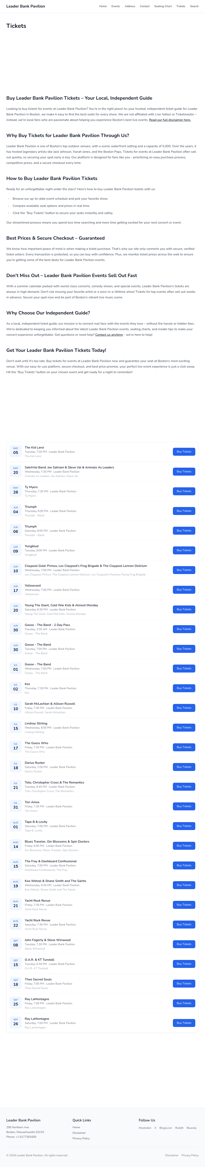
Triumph (31, 507)
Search (194, 6)
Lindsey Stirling (36, 723)
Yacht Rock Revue (37, 900)
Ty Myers (31, 487)
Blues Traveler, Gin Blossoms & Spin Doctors (57, 841)
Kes (27, 684)
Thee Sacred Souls (38, 979)
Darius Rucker (35, 763)
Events (116, 6)
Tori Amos (32, 802)
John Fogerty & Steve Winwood (48, 940)
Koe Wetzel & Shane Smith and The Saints (55, 881)
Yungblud (31, 546)
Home (103, 6)
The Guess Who (36, 743)
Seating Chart (163, 6)
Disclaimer (79, 1133)
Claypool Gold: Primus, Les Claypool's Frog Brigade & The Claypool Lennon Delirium (86, 566)
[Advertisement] (102, 62)
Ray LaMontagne (37, 999)
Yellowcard (33, 585)
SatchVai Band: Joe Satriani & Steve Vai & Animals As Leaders (69, 467)
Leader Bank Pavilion (62, 452)
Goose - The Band (38, 644)
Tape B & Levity (36, 822)
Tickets (180, 6)
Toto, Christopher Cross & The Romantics (54, 782)
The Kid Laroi (34, 447)
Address (130, 6)
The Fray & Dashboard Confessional (51, 861)
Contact (145, 6)
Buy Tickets (184, 452)
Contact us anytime (109, 335)
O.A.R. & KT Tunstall (39, 960)
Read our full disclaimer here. (170, 120)
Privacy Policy (81, 1138)
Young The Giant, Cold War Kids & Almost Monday (61, 605)
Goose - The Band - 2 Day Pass (47, 625)
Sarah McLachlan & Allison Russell (50, 704)
